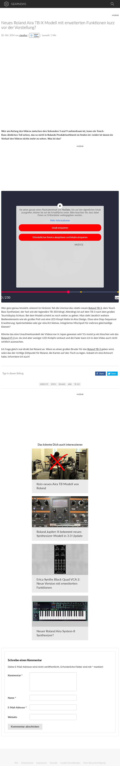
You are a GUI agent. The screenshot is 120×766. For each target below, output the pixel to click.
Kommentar (15, 675)
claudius (23, 35)
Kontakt (53, 762)
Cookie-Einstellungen (70, 762)
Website (12, 717)
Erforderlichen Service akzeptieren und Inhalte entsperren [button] (60, 237)
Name (12, 697)
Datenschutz (27, 762)
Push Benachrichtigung (94, 762)
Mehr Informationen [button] (60, 220)
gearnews (18, 4)
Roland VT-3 (8, 337)
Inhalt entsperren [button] (60, 227)
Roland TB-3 (95, 307)
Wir (16, 762)
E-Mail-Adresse (17, 707)
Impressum (41, 762)
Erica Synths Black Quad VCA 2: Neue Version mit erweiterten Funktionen (58, 583)
